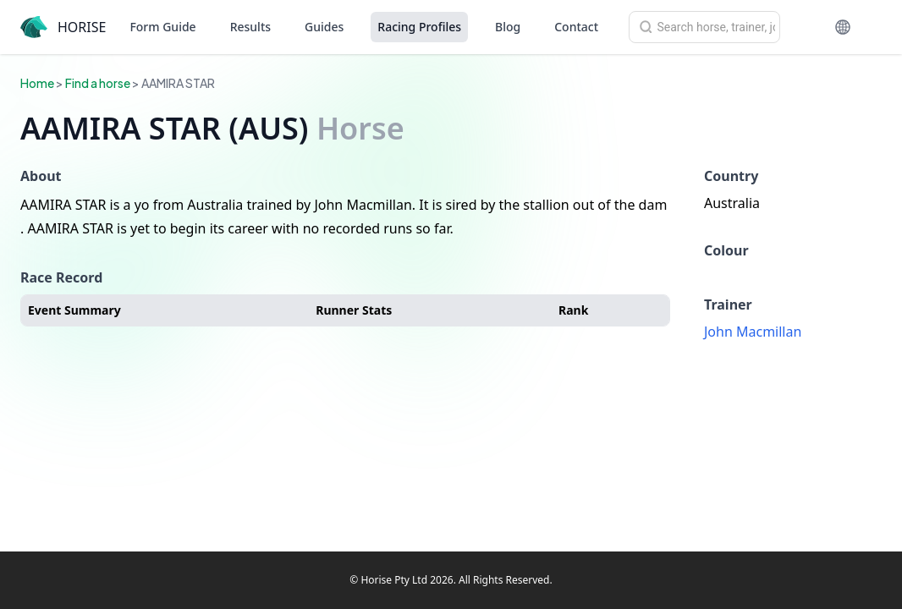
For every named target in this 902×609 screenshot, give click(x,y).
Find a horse (97, 83)
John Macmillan (752, 331)
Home (37, 83)
